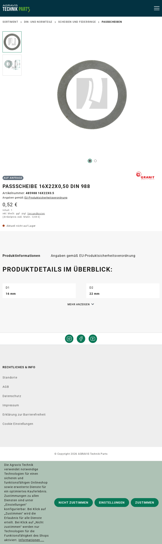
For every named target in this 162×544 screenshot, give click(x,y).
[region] (81, 99)
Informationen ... (31, 540)
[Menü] (155, 8)
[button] (12, 43)
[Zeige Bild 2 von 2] (95, 161)
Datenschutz (12, 396)
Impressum (11, 405)
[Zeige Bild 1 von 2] (90, 161)
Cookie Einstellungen (18, 423)
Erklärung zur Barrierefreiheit (24, 414)
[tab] (21, 255)
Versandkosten (36, 213)
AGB (6, 386)
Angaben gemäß (35, 197)
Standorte (10, 377)
